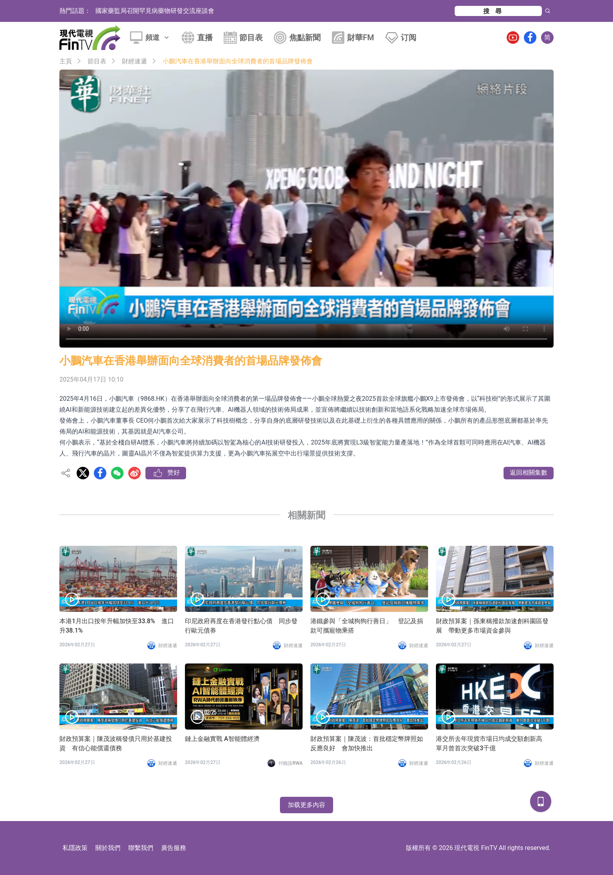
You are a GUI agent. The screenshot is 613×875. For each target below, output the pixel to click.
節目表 (251, 37)
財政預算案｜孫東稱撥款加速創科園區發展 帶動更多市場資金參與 (492, 625)
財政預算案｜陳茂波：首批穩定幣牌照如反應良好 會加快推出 (366, 743)
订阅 (408, 37)
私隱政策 (75, 848)
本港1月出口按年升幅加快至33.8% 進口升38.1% (116, 625)
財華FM (360, 37)
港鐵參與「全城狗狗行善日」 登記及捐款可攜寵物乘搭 (366, 625)
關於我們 (107, 848)
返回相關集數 (528, 472)
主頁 (65, 61)
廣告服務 (173, 848)
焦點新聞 (305, 37)
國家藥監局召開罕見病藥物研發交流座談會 (154, 10)
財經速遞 (134, 61)
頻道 (157, 37)
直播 (205, 37)
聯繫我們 (140, 848)
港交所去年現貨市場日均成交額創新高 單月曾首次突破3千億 (492, 743)
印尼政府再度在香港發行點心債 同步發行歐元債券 (241, 625)
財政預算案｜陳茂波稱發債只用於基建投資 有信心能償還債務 (115, 743)
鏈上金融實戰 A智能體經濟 (222, 738)
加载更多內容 (306, 805)
